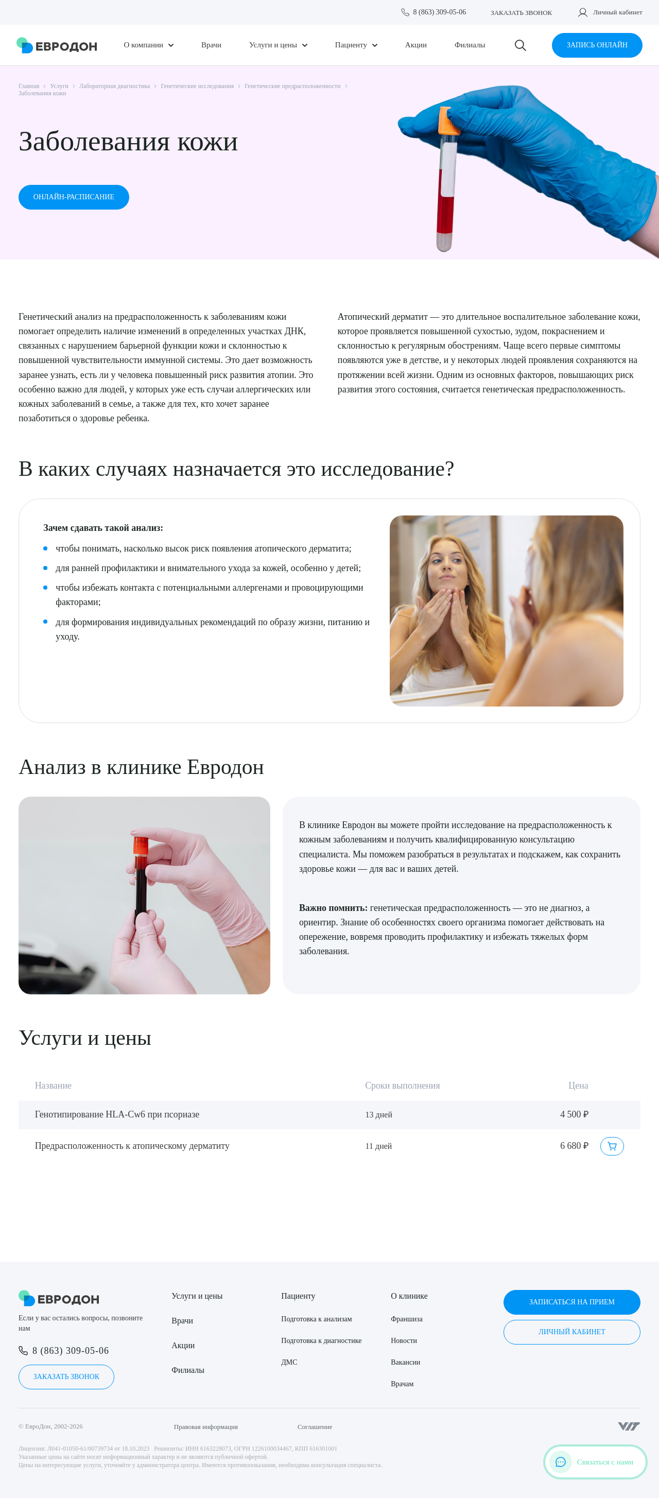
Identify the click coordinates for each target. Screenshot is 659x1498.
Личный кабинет (618, 12)
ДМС (289, 1362)
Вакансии (405, 1362)
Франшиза (407, 1319)
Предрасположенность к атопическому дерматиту (132, 1146)
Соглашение (315, 1426)
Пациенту (351, 45)
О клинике (409, 1296)
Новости (404, 1341)
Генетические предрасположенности (292, 86)
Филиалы (470, 45)
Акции (416, 45)
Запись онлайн (597, 45)
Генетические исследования (197, 86)
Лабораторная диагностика (114, 86)
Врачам (402, 1384)
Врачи (211, 45)
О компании (143, 45)
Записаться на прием (572, 1302)
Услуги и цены (273, 45)
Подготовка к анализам (316, 1319)
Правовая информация (206, 1426)
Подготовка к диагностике (321, 1341)
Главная (29, 86)
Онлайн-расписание (73, 197)
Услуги (59, 86)
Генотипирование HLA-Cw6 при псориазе (117, 1114)
